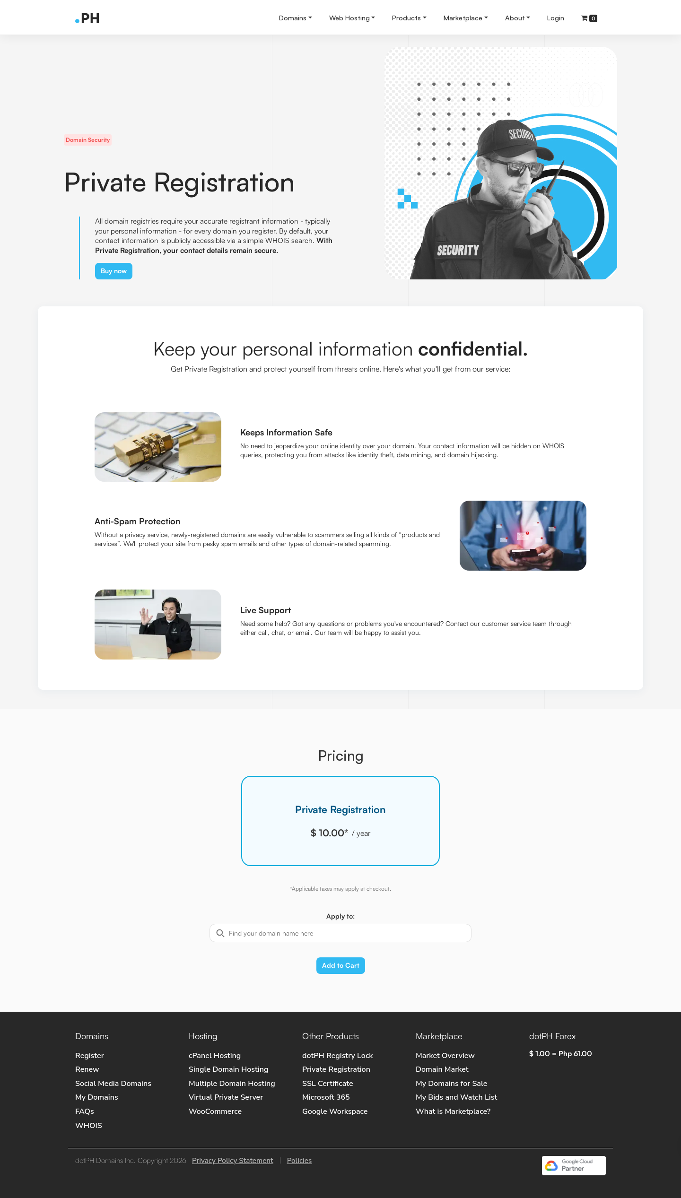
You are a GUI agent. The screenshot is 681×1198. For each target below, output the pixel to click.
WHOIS (88, 1125)
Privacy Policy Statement (232, 1160)
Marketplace (463, 17)
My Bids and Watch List (456, 1097)
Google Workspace (334, 1111)
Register (89, 1055)
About (515, 17)
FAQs (84, 1111)
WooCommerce (215, 1111)
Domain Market (442, 1069)
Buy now (114, 271)
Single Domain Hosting (228, 1069)
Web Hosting (349, 17)
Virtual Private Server (226, 1097)
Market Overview (445, 1055)
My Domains (96, 1097)
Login (555, 17)
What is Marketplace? (453, 1111)
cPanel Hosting (215, 1055)
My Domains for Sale (451, 1083)
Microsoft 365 (326, 1097)
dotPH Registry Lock (337, 1055)
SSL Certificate (327, 1083)
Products (406, 17)
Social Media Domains (113, 1083)
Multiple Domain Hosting (232, 1083)
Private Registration (336, 1069)
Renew (87, 1069)
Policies (299, 1160)
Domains (292, 17)
